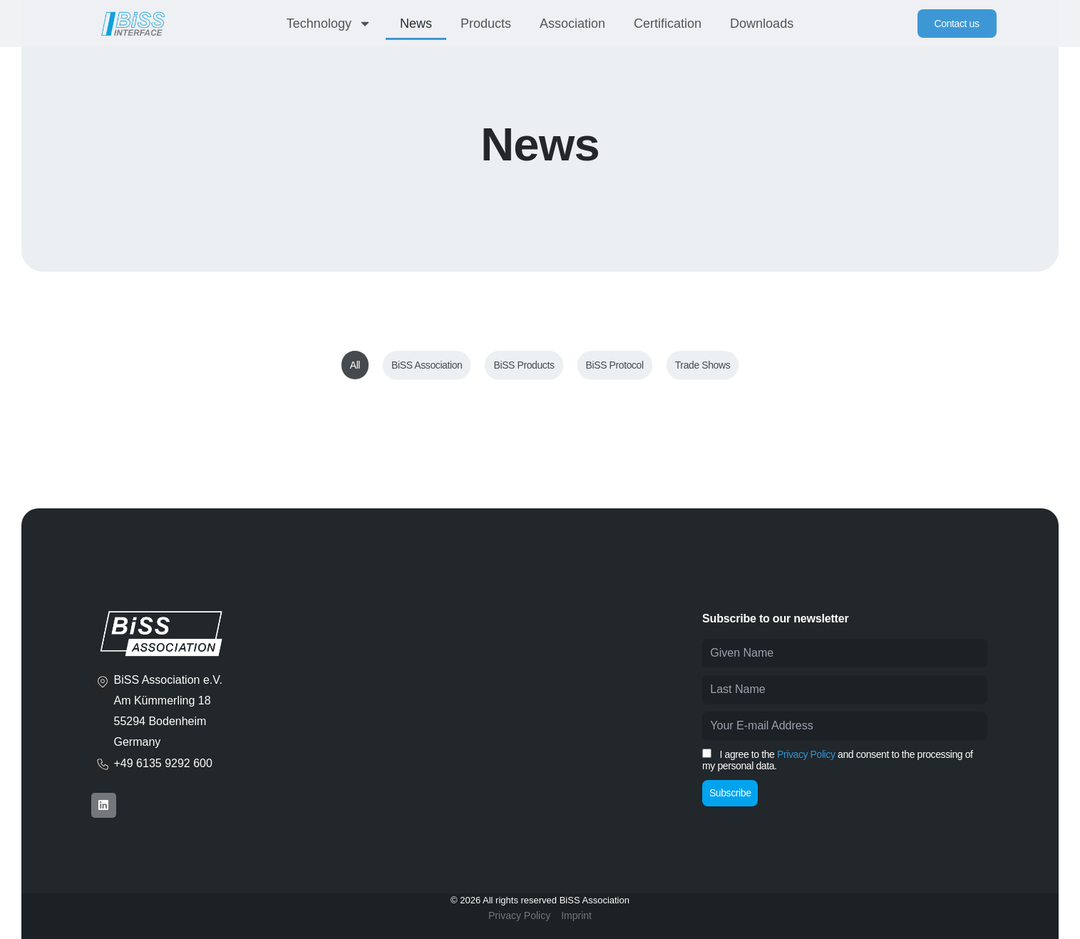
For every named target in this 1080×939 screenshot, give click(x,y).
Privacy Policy (806, 754)
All (355, 365)
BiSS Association (426, 365)
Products (486, 23)
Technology (329, 23)
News (416, 23)
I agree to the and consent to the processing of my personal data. (837, 760)
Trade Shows (703, 365)
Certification (667, 23)
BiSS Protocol (615, 365)
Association (572, 23)
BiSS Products (523, 365)
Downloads (761, 23)
